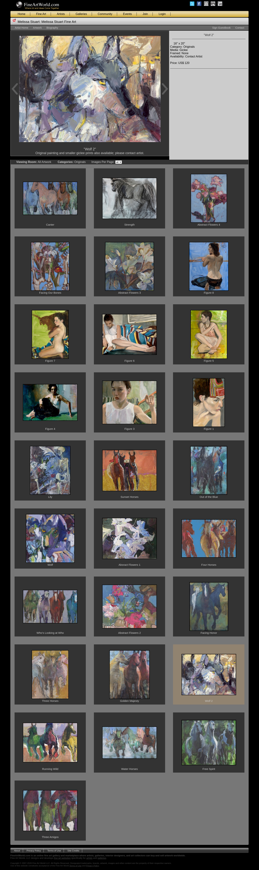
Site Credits (73, 850)
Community (105, 13)
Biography (52, 27)
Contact (239, 27)
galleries (102, 858)
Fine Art (41, 13)
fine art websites (62, 858)
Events (127, 13)
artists (89, 858)
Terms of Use (54, 850)
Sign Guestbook (221, 27)
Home (21, 13)
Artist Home (21, 27)
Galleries (81, 13)
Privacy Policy (33, 850)
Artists (61, 13)
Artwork (37, 27)
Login (162, 13)
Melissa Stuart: (29, 22)
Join (145, 13)
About (17, 850)
